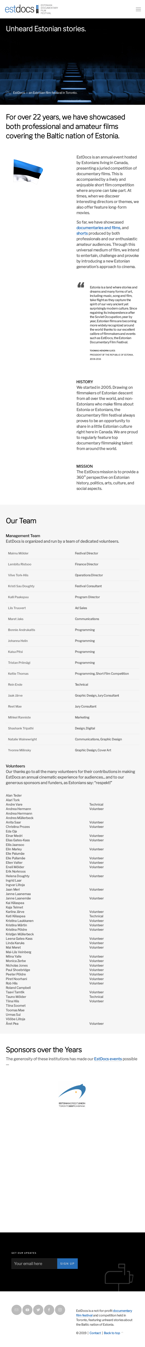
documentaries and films (98, 227)
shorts (82, 233)
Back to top (112, 1333)
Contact (95, 1333)
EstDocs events (108, 1059)
